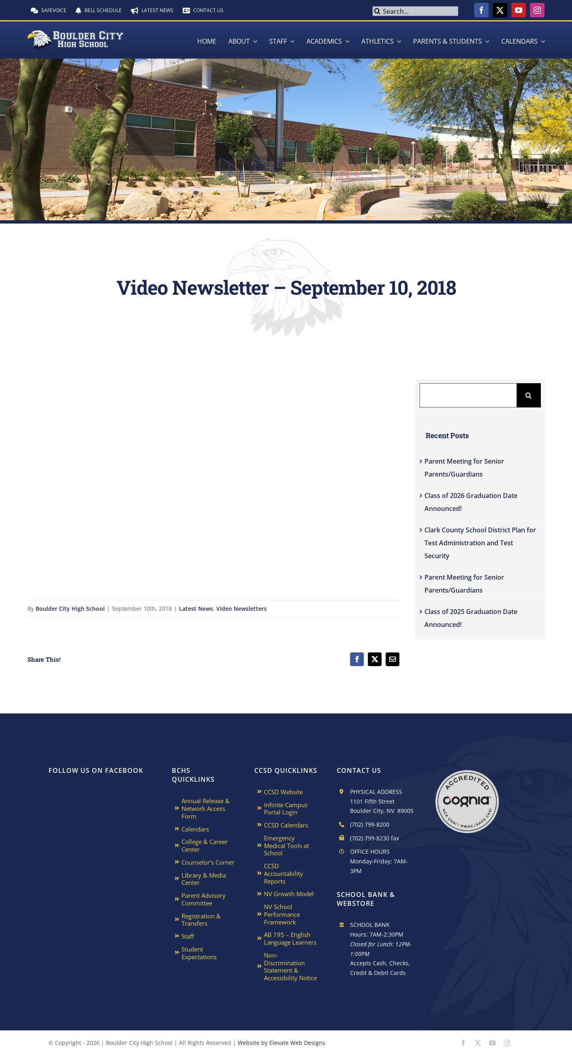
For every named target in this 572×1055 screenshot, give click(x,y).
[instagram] (537, 10)
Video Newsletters (241, 608)
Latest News (196, 608)
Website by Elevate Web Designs (281, 1043)
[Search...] (415, 11)
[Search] (377, 11)
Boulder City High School (70, 608)
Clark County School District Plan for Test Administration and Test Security (480, 542)
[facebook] (481, 10)
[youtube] (518, 10)
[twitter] (500, 10)
